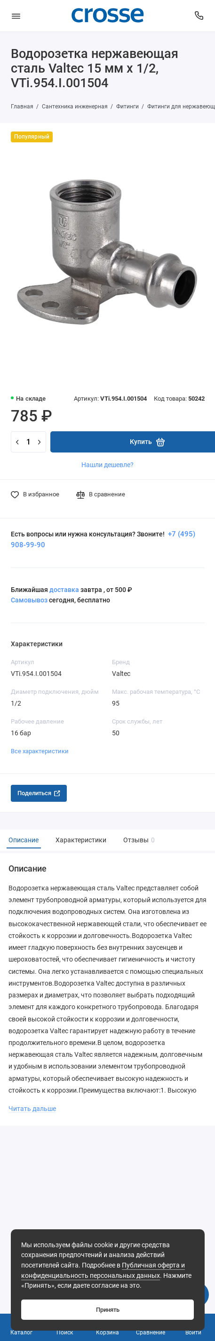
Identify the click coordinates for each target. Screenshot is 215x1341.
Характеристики (81, 840)
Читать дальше (32, 1108)
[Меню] (16, 16)
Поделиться (38, 793)
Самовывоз (29, 600)
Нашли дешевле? (107, 465)
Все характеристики (40, 751)
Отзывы (137, 840)
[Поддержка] (199, 16)
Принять (107, 1309)
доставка (64, 589)
